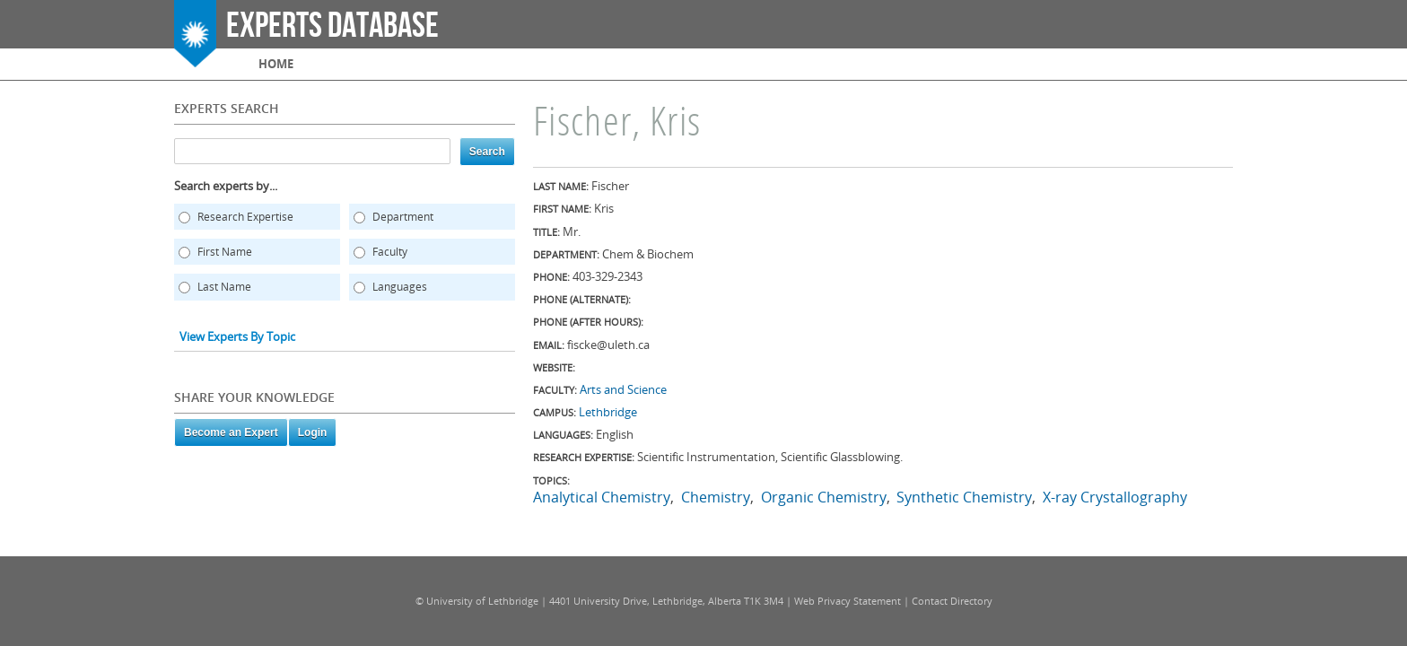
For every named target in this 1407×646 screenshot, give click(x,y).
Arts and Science (623, 389)
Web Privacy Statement (847, 600)
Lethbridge (608, 412)
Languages (399, 286)
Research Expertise (245, 216)
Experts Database (332, 26)
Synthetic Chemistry (964, 497)
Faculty (389, 251)
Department (402, 216)
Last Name (224, 286)
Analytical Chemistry (601, 497)
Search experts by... (225, 186)
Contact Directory (952, 600)
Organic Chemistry (824, 497)
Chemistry (715, 497)
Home (275, 64)
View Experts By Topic (237, 336)
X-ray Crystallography (1115, 497)
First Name (224, 251)
